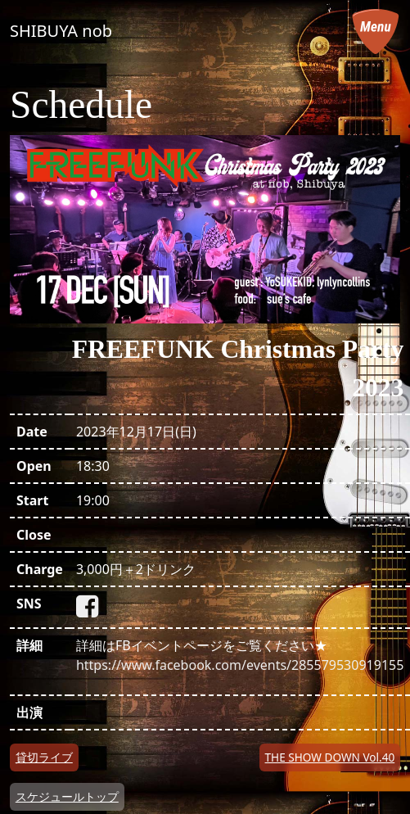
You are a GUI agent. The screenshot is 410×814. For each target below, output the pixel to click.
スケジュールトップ (67, 796)
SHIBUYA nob (61, 31)
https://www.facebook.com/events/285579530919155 (239, 665)
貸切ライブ (44, 757)
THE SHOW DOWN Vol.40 (330, 757)
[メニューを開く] (375, 31)
